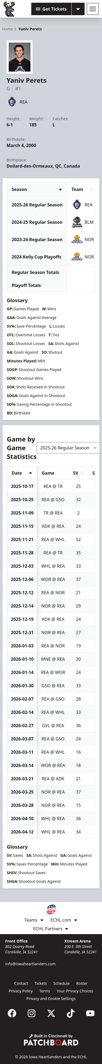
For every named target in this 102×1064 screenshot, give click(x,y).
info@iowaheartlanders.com (30, 963)
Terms (44, 990)
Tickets (41, 983)
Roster (82, 983)
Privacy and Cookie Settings (51, 998)
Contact (21, 983)
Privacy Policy (21, 990)
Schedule (61, 983)
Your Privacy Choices (75, 990)
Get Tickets (51, 9)
